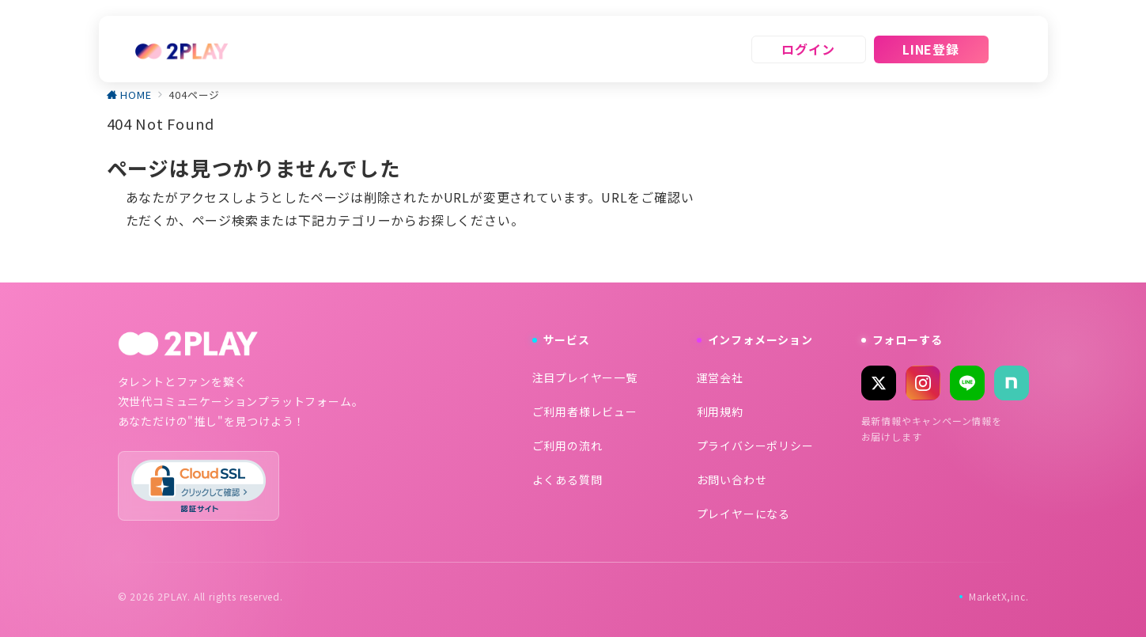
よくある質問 (567, 479)
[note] (1011, 383)
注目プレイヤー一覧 (584, 377)
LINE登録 (930, 49)
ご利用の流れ (567, 445)
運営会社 (720, 377)
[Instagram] (923, 383)
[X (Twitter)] (878, 383)
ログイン (807, 49)
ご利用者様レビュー (584, 411)
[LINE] (967, 383)
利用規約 (720, 411)
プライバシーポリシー (755, 445)
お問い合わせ (732, 479)
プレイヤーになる (743, 513)
